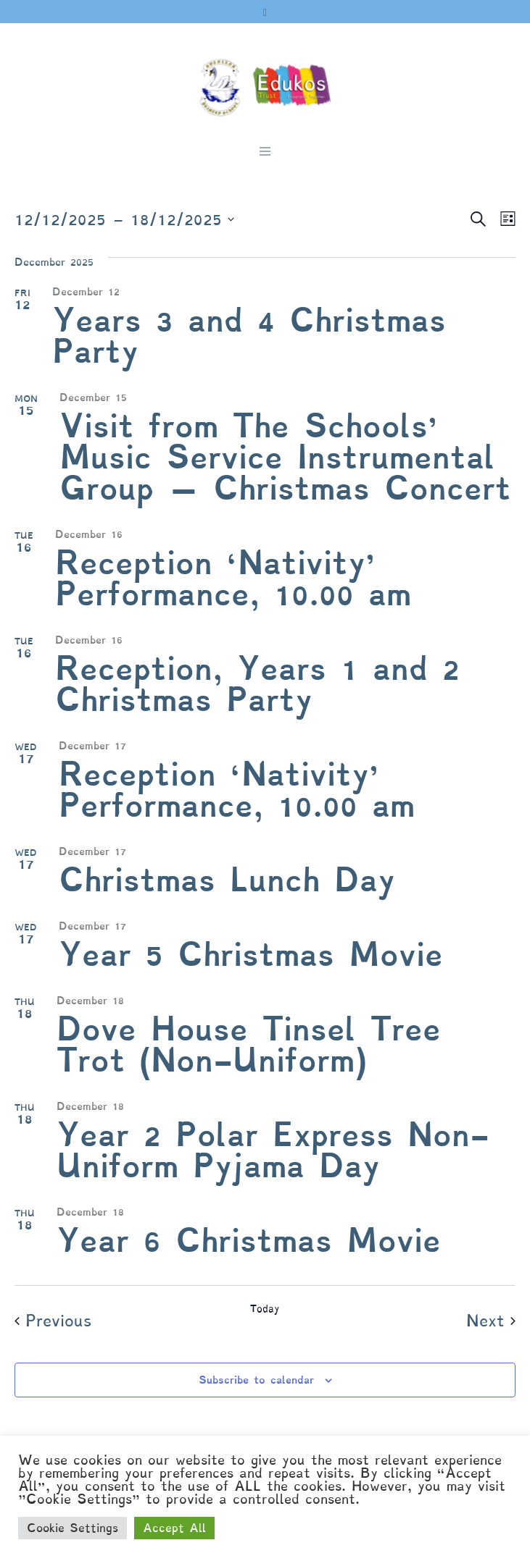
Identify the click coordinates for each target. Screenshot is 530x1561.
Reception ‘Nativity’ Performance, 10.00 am (233, 578)
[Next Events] (490, 1321)
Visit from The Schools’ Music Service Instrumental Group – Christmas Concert (285, 457)
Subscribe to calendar (256, 1380)
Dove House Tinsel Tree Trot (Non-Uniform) (249, 1045)
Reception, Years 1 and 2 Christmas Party (257, 684)
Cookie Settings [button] (72, 1528)
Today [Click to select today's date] (264, 1309)
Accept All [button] (174, 1528)
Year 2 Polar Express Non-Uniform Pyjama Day (273, 1150)
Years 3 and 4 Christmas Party (249, 336)
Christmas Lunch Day (227, 880)
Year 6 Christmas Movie (249, 1240)
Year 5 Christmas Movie (251, 954)
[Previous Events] (53, 1321)
